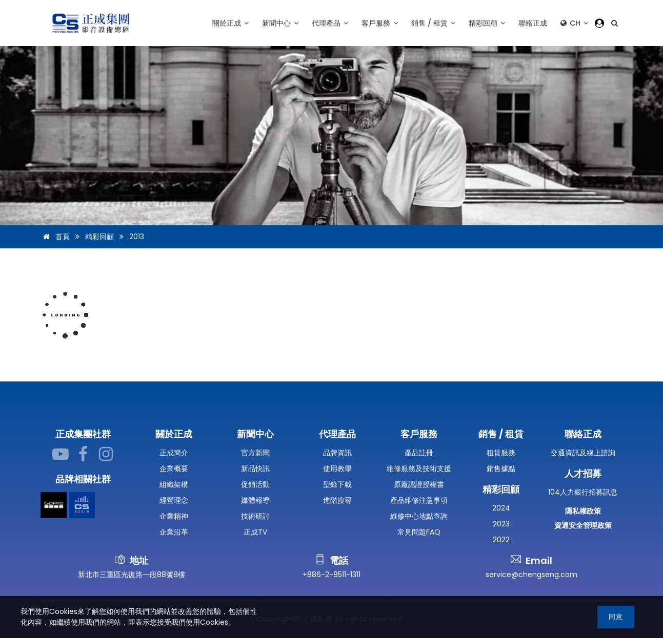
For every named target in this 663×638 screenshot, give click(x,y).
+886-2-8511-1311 (331, 574)
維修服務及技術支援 (419, 468)
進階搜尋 (337, 500)
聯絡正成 (532, 23)
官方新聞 (255, 453)
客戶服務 (379, 23)
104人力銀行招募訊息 (582, 492)
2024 (501, 508)
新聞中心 (280, 23)
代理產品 (330, 23)
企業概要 (173, 468)
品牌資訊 (337, 453)
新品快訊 (255, 468)
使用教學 (337, 468)
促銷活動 (255, 484)
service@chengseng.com (531, 574)
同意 (616, 617)
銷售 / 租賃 (433, 23)
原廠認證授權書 (419, 484)
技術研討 (255, 516)
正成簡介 (173, 453)
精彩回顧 (487, 23)
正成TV (255, 532)
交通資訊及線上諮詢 (583, 453)
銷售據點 (501, 468)
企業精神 (173, 516)
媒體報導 (255, 500)
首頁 (54, 236)
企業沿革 (173, 532)
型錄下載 (337, 484)
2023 (501, 524)
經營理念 (173, 500)
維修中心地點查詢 (419, 516)
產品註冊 (419, 453)
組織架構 (173, 484)
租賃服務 (501, 453)
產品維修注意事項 (419, 500)
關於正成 (230, 23)
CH (574, 23)
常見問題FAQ (418, 532)
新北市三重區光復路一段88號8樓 (131, 574)
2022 (501, 540)
